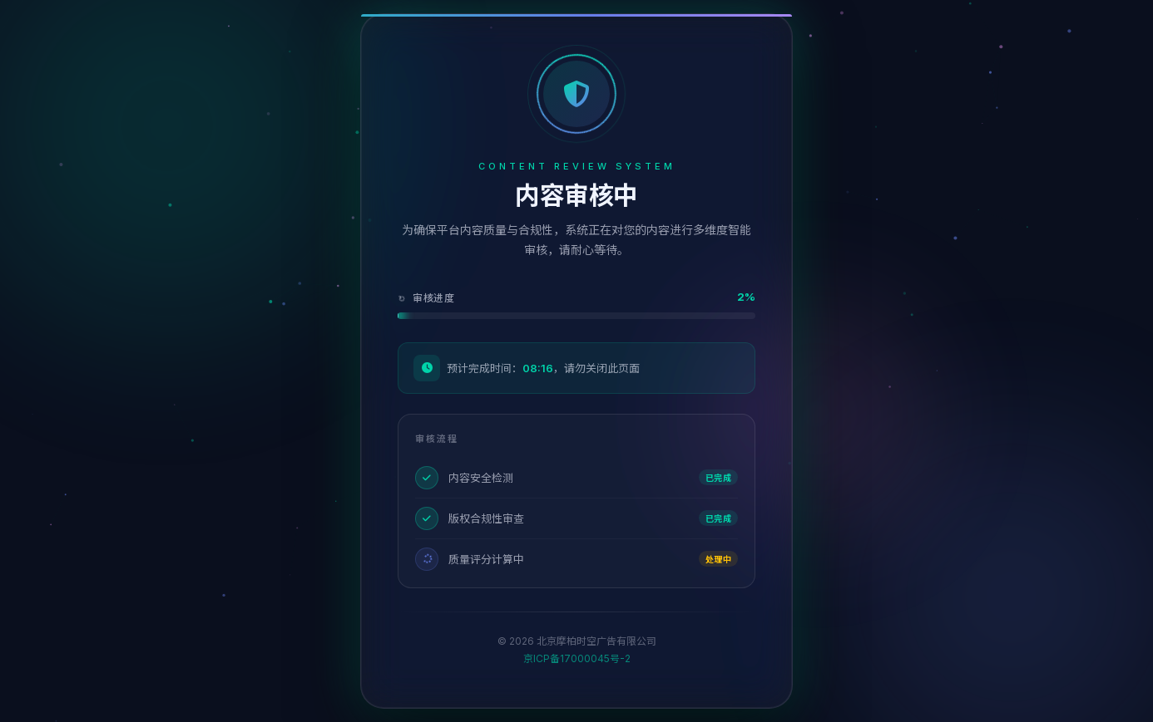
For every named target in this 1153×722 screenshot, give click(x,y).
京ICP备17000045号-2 (577, 658)
